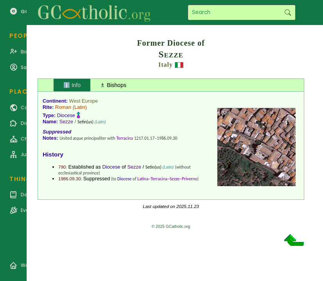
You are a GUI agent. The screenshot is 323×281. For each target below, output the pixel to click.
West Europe (83, 101)
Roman (63, 107)
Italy (165, 64)
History (53, 154)
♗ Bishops (113, 85)
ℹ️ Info (72, 85)
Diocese (66, 115)
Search (287, 12)
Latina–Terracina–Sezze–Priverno (167, 178)
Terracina (124, 138)
